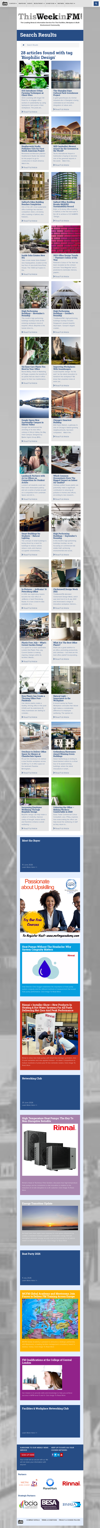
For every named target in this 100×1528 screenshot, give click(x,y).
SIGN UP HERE (28, 1455)
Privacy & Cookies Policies (69, 1520)
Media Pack (70, 3)
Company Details (33, 1520)
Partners (61, 3)
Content (13, 3)
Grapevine (22, 3)
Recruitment (39, 3)
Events (29, 3)
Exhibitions (51, 3)
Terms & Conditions (49, 1520)
